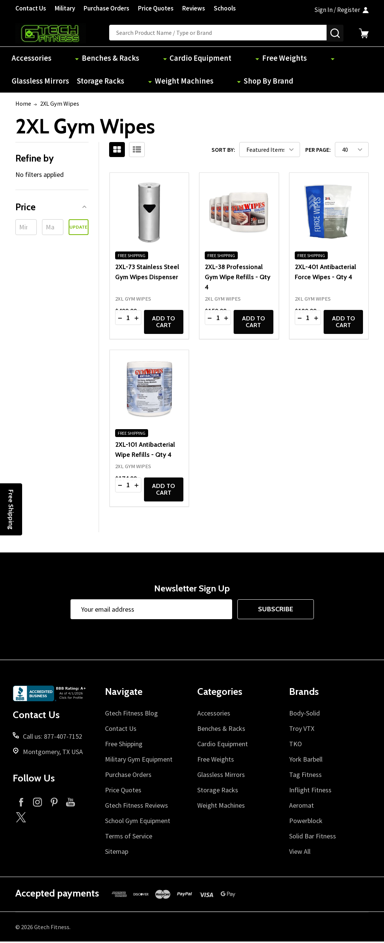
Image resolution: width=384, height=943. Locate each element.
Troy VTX (301, 730)
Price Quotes (156, 8)
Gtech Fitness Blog (131, 714)
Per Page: (318, 150)
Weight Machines (40, 82)
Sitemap (116, 853)
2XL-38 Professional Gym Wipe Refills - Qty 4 (237, 278)
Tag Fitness (305, 776)
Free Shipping (123, 745)
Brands (304, 693)
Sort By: (223, 150)
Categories (219, 693)
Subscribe (275, 610)
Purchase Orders (106, 8)
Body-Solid (304, 714)
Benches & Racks (87, 58)
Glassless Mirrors (265, 58)
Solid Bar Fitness (312, 837)
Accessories (32, 58)
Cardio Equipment (151, 58)
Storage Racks (322, 58)
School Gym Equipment (137, 822)
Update (78, 228)
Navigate (123, 693)
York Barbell (305, 760)
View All (299, 853)
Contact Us (30, 8)
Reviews (193, 8)
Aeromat (301, 806)
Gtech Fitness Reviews (136, 806)
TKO (295, 745)
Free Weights (208, 58)
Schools (225, 8)
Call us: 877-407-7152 (52, 737)
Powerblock (305, 822)
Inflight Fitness (310, 791)
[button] (51, 208)
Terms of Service (128, 837)
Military (65, 8)
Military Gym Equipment (138, 760)
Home (23, 105)
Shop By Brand (99, 82)
